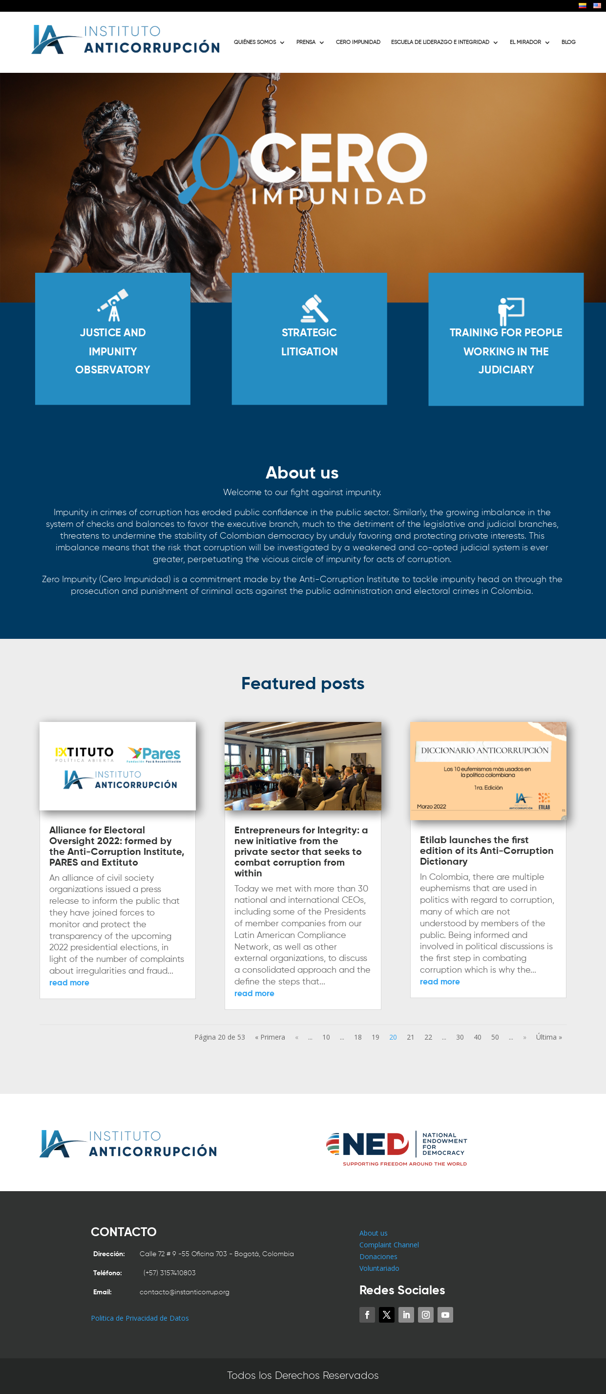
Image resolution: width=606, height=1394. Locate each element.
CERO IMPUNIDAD (358, 42)
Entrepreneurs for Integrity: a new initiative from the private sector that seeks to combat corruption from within (301, 852)
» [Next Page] (524, 1037)
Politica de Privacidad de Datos (140, 1318)
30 (460, 1037)
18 (358, 1037)
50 (495, 1037)
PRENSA (305, 42)
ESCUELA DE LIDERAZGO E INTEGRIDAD (440, 42)
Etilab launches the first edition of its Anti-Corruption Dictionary (487, 851)
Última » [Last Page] (549, 1037)
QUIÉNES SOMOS (255, 42)
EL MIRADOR (525, 42)
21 (411, 1037)
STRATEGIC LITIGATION (309, 342)
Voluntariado (379, 1268)
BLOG (569, 42)
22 (428, 1037)
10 (326, 1037)
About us (373, 1233)
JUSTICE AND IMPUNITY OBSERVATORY (112, 352)
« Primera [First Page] (270, 1037)
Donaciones (378, 1256)
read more (69, 983)
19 (375, 1037)
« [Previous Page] (296, 1037)
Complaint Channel (389, 1244)
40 (477, 1037)
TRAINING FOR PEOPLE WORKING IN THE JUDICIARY (505, 352)
